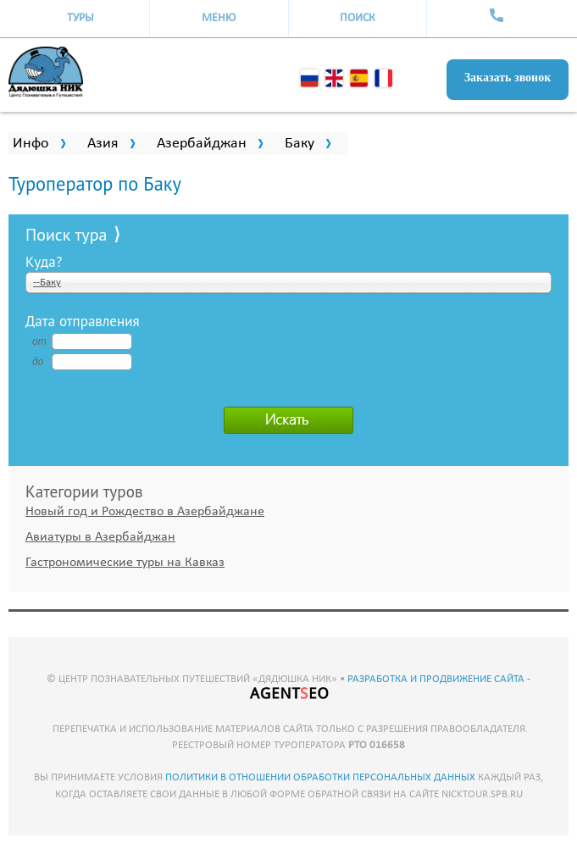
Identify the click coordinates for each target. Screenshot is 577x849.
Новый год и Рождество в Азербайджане (144, 512)
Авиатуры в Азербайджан (100, 537)
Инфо (31, 144)
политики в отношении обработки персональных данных (320, 777)
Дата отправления (82, 320)
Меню (219, 18)
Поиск (357, 18)
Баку (299, 144)
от (38, 341)
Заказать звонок (508, 77)
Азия (103, 144)
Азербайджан (202, 144)
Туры (80, 18)
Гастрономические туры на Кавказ (125, 562)
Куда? (44, 261)
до (37, 362)
